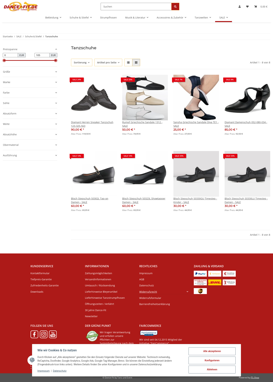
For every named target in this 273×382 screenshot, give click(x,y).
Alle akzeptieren (211, 351)
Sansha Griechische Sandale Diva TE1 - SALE (196, 124)
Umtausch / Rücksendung (100, 285)
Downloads (36, 291)
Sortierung (80, 62)
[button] (239, 7)
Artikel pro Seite (106, 62)
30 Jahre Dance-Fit (95, 310)
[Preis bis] (42, 55)
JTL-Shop (255, 377)
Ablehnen (211, 369)
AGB (141, 279)
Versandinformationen (98, 279)
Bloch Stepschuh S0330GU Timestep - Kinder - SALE (195, 200)
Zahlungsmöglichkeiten (98, 273)
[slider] (4, 60)
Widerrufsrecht (148, 291)
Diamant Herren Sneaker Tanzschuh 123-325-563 (92, 124)
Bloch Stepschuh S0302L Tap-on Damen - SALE (89, 200)
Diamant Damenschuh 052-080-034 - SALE (246, 124)
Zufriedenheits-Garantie (44, 285)
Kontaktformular (40, 273)
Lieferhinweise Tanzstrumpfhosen (105, 297)
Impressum (44, 371)
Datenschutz (60, 371)
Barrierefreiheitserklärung (154, 304)
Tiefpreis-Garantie (41, 279)
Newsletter (91, 316)
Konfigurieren (211, 360)
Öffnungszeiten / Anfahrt (99, 304)
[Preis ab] (10, 55)
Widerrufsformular (150, 298)
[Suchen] (136, 6)
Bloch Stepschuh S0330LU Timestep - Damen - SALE (246, 200)
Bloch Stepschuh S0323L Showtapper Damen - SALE (143, 200)
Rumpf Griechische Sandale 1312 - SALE (142, 124)
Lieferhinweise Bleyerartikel (101, 291)
